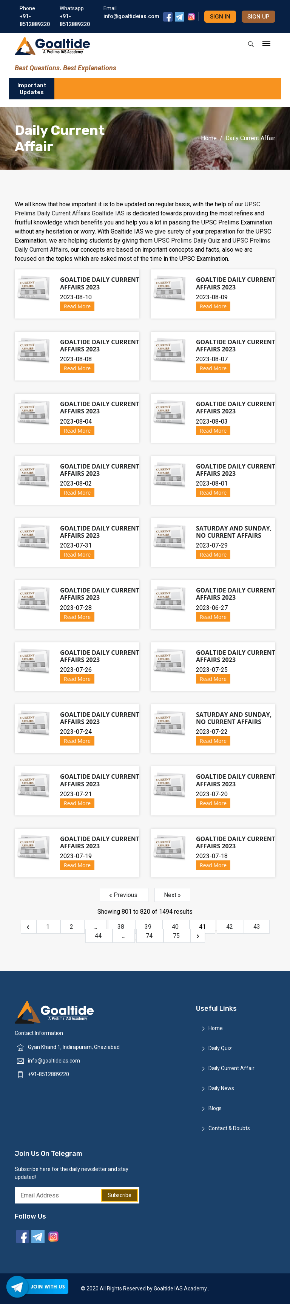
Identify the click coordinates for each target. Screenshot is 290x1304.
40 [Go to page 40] (176, 926)
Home (209, 138)
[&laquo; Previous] (29, 927)
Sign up (258, 16)
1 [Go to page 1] (48, 926)
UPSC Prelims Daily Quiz (188, 240)
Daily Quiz (220, 1048)
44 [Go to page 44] (99, 935)
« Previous (124, 895)
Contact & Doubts (229, 1128)
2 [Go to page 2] (72, 926)
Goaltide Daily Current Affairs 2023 (99, 283)
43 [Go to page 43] (256, 926)
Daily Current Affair (231, 1068)
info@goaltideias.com (54, 1061)
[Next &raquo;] (198, 936)
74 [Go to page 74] (150, 935)
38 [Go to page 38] (121, 926)
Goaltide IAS (108, 213)
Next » (172, 895)
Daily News (221, 1088)
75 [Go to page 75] (177, 935)
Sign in (220, 16)
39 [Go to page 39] (149, 926)
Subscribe (119, 1195)
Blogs (215, 1108)
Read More (77, 306)
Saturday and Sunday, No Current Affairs (233, 532)
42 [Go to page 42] (230, 926)
